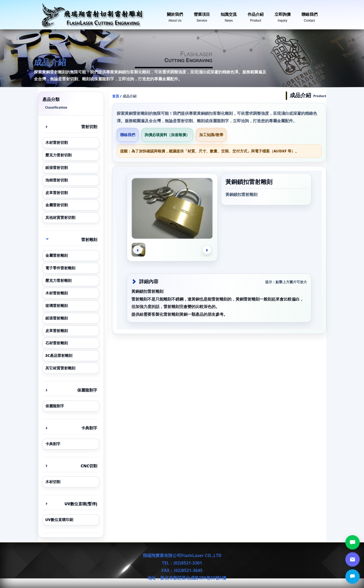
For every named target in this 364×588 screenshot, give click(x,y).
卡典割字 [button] (71, 428)
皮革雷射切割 (56, 192)
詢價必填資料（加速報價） (167, 134)
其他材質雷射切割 (60, 217)
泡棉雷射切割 (56, 180)
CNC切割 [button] (71, 465)
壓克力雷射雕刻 (58, 280)
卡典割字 (52, 443)
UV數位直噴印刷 (59, 519)
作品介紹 (256, 15)
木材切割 (52, 481)
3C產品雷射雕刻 (58, 355)
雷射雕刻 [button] (71, 239)
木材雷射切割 (56, 142)
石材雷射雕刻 (56, 342)
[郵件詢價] (352, 559)
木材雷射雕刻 (56, 292)
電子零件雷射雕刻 (60, 267)
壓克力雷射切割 (58, 154)
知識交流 (229, 15)
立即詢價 (283, 15)
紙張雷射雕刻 (56, 318)
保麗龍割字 (54, 405)
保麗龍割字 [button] (71, 390)
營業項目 (202, 15)
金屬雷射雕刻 (56, 255)
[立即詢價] (352, 576)
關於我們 (175, 15)
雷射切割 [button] (71, 126)
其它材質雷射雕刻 (60, 367)
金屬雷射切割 (56, 204)
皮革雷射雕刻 (56, 330)
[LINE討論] (352, 542)
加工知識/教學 (211, 134)
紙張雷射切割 (56, 167)
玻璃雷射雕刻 (56, 305)
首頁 (115, 96)
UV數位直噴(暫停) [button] (71, 503)
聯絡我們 (310, 15)
